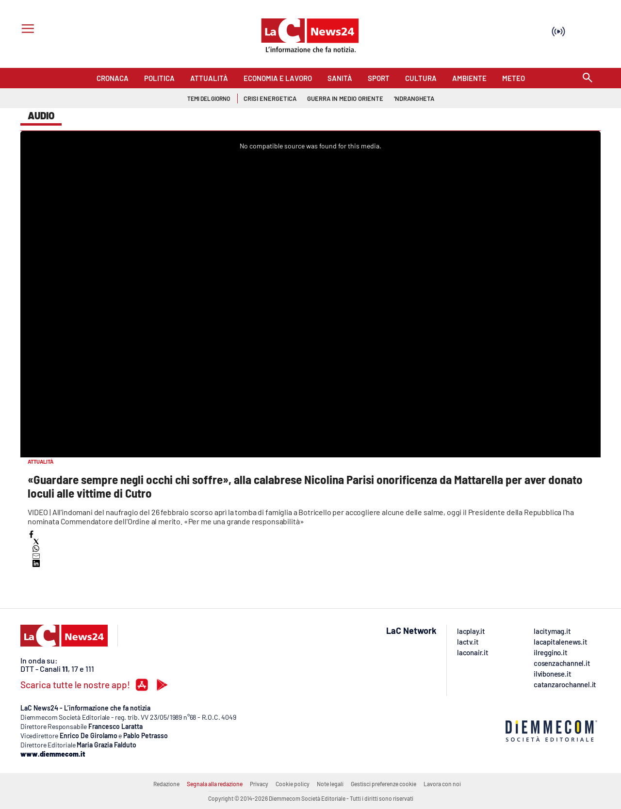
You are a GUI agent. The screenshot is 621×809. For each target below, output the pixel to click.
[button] (31, 534)
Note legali (330, 783)
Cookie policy (293, 783)
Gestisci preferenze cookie (383, 783)
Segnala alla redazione (215, 783)
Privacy (259, 783)
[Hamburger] (26, 29)
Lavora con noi (442, 783)
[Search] (587, 78)
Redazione (166, 783)
